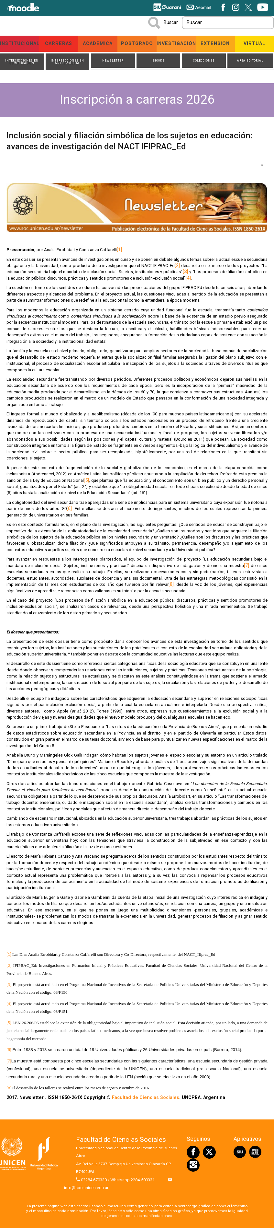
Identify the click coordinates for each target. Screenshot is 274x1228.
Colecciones (204, 60)
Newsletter (113, 60)
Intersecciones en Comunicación (21, 62)
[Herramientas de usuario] (258, 165)
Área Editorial (250, 60)
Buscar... (172, 22)
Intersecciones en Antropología (67, 62)
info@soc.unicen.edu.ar (86, 1188)
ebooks (158, 60)
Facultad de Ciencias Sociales (145, 1098)
